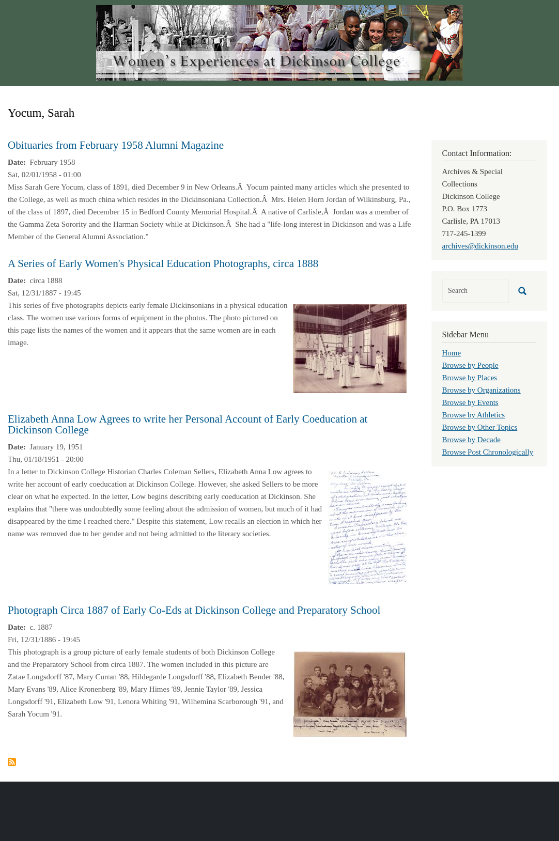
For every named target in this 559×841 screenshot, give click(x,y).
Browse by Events (470, 402)
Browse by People (470, 365)
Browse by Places (470, 377)
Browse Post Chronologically (488, 452)
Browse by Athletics (473, 415)
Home (451, 353)
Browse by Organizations (481, 390)
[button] (350, 348)
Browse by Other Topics (480, 427)
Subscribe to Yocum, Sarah (12, 762)
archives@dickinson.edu (480, 246)
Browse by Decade (471, 439)
